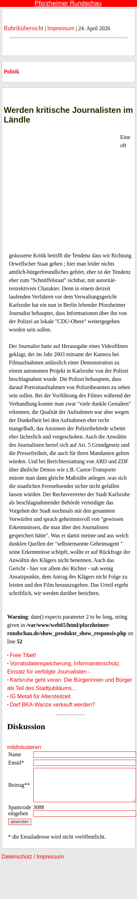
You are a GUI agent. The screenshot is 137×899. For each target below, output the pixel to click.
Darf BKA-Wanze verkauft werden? (52, 705)
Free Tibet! (23, 655)
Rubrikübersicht (23, 28)
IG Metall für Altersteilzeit (40, 696)
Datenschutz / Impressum (33, 857)
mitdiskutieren (24, 747)
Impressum (60, 28)
